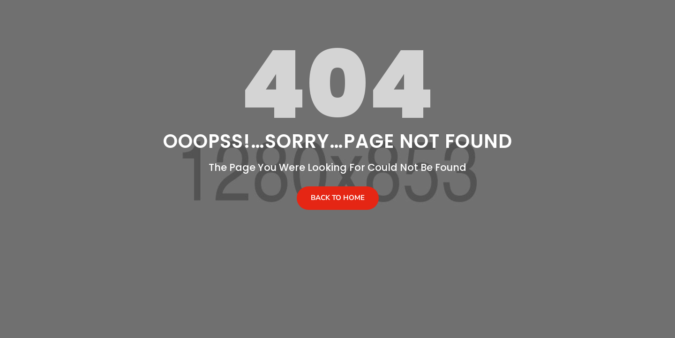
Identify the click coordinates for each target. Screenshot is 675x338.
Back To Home (338, 197)
